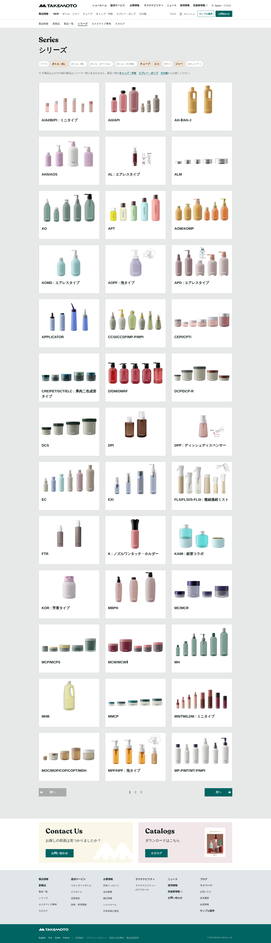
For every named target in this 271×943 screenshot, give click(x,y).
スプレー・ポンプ (126, 13)
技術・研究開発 (79, 904)
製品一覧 (69, 23)
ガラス (167, 63)
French (66, 938)
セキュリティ (194, 63)
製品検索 (43, 23)
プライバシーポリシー (96, 938)
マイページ (189, 14)
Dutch (57, 938)
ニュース (171, 5)
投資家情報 (199, 5)
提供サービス (78, 879)
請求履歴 (204, 898)
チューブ (87, 13)
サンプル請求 (206, 14)
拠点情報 (107, 898)
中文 (50, 938)
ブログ (173, 14)
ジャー (179, 63)
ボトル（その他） (126, 63)
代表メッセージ (111, 885)
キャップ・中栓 (104, 13)
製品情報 (43, 13)
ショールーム (99, 5)
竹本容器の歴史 (111, 911)
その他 (142, 13)
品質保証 (75, 898)
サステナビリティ (153, 5)
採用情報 (185, 5)
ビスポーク (76, 892)
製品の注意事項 (116, 938)
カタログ (120, 23)
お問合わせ (224, 14)
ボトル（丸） (59, 63)
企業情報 (108, 879)
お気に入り (205, 891)
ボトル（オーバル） (101, 63)
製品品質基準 (133, 938)
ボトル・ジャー (70, 13)
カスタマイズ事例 (101, 23)
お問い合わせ (59, 853)
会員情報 (204, 904)
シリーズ (82, 23)
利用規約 (79, 938)
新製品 (56, 23)
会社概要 (107, 892)
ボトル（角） (78, 63)
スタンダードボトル (81, 885)
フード (44, 63)
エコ (156, 63)
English (42, 938)
